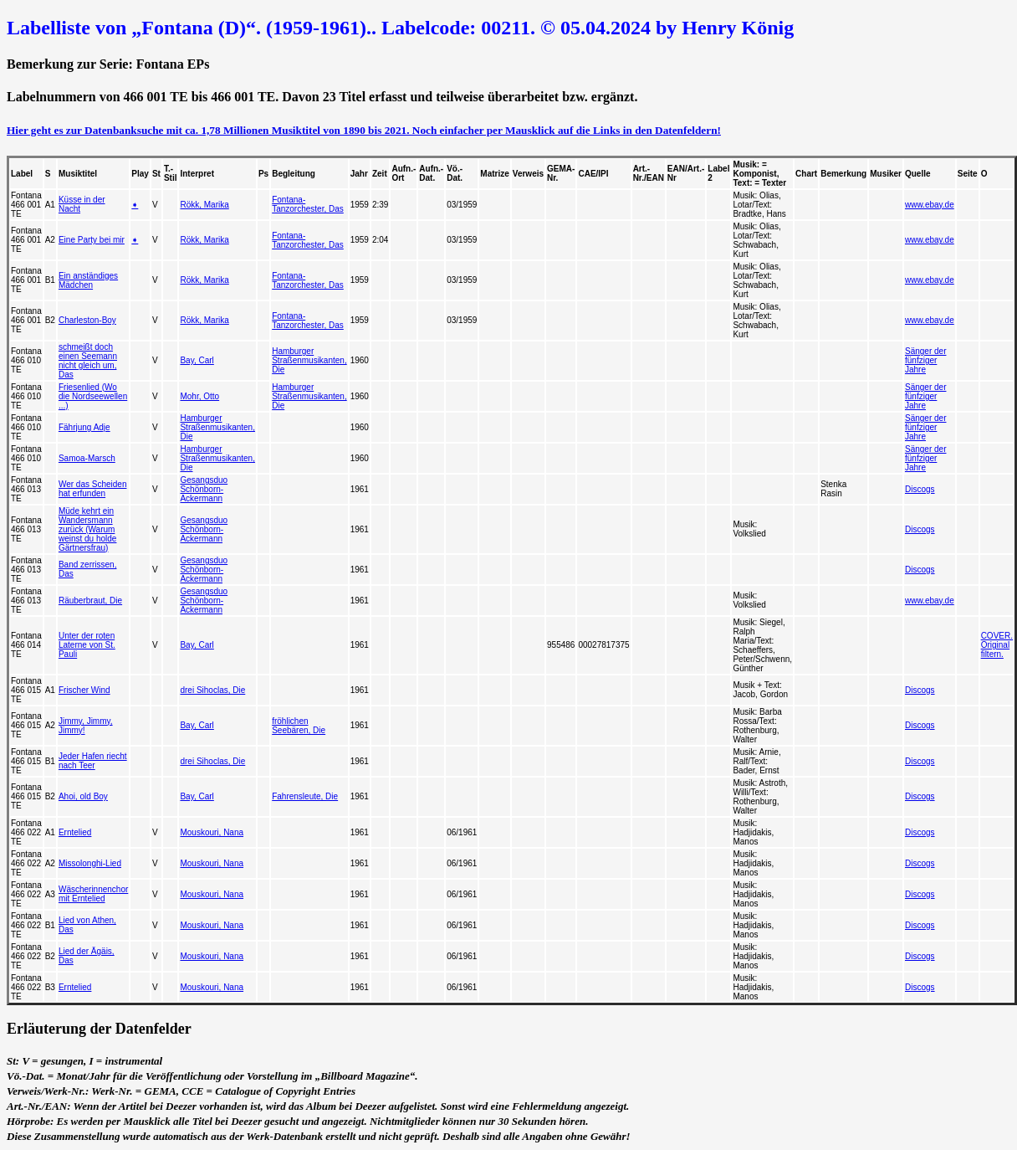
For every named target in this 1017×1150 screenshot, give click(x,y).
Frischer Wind (84, 690)
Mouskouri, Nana (211, 832)
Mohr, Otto (199, 396)
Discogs (920, 489)
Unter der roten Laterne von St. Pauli (87, 645)
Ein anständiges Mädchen (88, 280)
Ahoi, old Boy (83, 796)
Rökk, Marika (204, 204)
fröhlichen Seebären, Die (298, 725)
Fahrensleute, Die (305, 796)
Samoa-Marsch (87, 458)
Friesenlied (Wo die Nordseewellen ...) (93, 396)
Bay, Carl (196, 360)
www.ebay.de (929, 204)
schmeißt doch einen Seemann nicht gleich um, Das (88, 360)
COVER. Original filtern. (997, 645)
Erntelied (75, 832)
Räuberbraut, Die (90, 600)
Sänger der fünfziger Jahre (925, 360)
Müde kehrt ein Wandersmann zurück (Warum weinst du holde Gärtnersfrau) (88, 529)
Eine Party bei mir (92, 239)
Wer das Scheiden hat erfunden (93, 489)
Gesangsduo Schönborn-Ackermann (203, 489)
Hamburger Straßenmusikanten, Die (309, 360)
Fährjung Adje (84, 427)
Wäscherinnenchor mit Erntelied (93, 894)
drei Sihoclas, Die (212, 690)
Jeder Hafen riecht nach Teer (93, 761)
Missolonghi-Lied (90, 863)
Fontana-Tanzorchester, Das (308, 204)
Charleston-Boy (87, 320)
